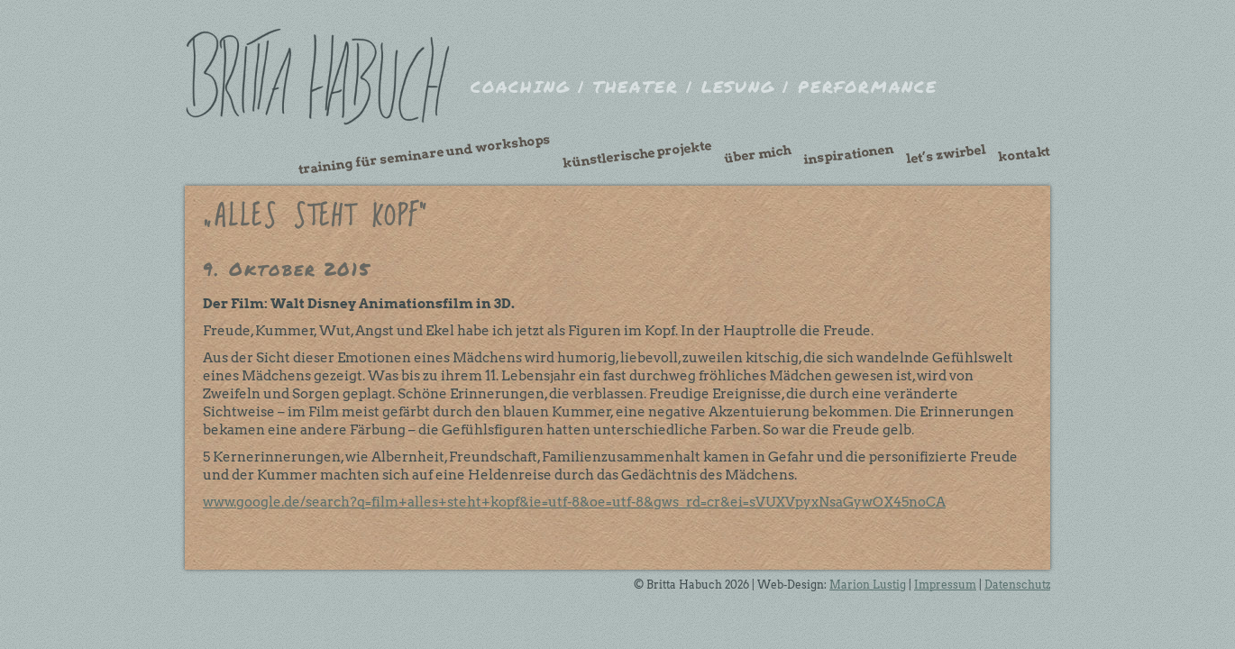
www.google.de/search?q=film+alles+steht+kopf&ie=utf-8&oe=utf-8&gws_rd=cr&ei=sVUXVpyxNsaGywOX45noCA (574, 502)
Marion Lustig (867, 584)
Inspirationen (848, 154)
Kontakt (1024, 154)
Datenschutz (1017, 584)
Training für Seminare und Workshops (424, 154)
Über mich (757, 154)
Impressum (945, 584)
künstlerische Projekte (638, 154)
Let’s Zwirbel (945, 154)
